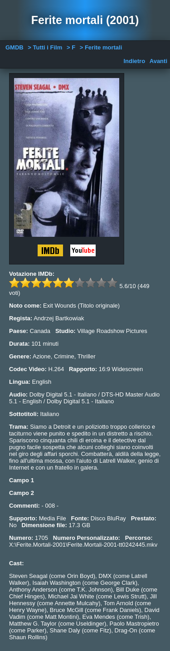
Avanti (158, 61)
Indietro (134, 61)
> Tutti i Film (45, 47)
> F (71, 47)
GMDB (14, 47)
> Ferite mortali (101, 47)
